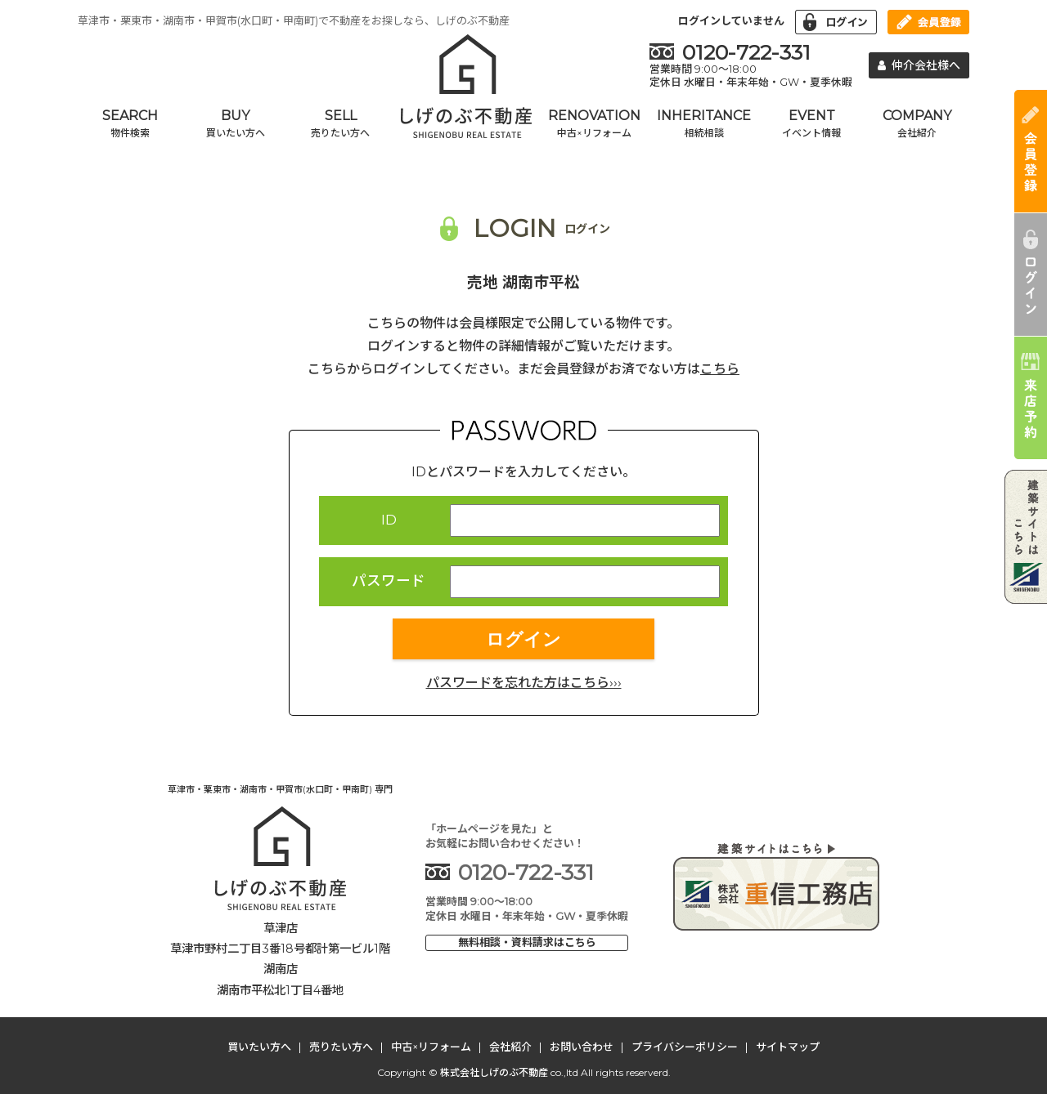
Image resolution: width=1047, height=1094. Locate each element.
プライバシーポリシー (684, 1046)
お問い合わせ (581, 1046)
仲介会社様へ (919, 65)
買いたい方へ (259, 1046)
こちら (719, 369)
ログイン (523, 639)
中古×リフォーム (431, 1046)
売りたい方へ (341, 1046)
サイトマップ (788, 1046)
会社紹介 (510, 1046)
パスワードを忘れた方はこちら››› (524, 682)
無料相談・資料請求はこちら (527, 942)
